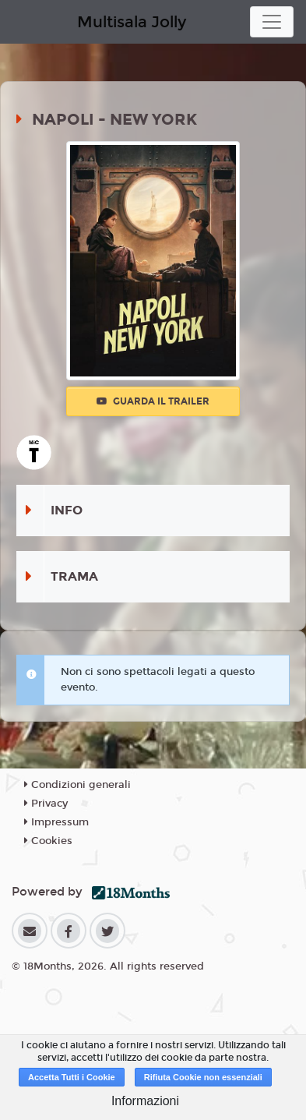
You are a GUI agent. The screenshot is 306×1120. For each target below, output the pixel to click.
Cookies (48, 841)
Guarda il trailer (153, 401)
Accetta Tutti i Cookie (71, 1077)
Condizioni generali (77, 785)
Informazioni (145, 1101)
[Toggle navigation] (272, 21)
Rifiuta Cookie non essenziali (203, 1077)
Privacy (46, 803)
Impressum (56, 822)
